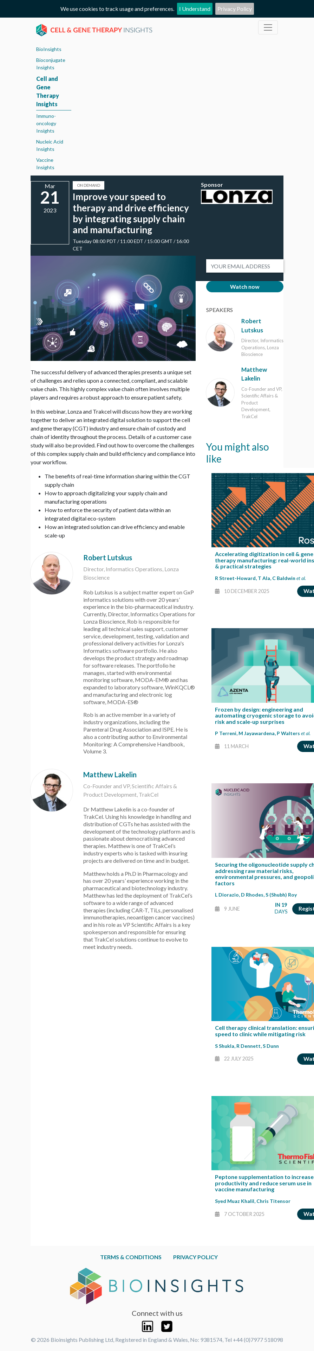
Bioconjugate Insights (50, 63)
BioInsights (48, 49)
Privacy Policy (234, 8)
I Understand (194, 8)
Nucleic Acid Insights (49, 145)
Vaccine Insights (45, 163)
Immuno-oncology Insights (46, 123)
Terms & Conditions (131, 1257)
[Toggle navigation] (268, 27)
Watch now (245, 286)
